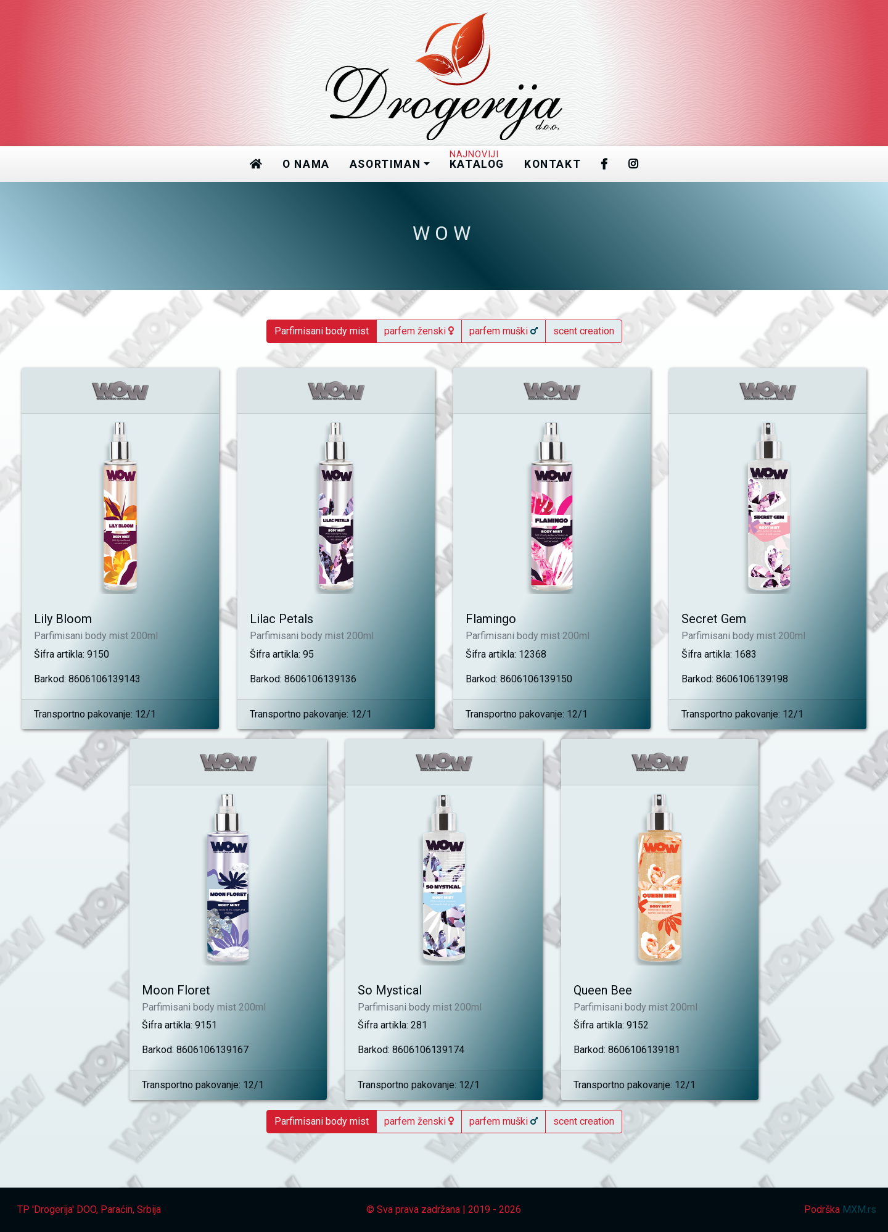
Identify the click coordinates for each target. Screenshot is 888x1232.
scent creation (583, 331)
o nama (306, 164)
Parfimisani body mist (321, 331)
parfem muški (503, 331)
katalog (477, 160)
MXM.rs (859, 1209)
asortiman (385, 164)
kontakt (552, 164)
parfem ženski (419, 331)
